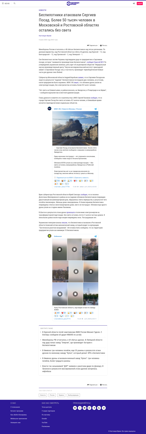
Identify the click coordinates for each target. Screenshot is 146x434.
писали (64, 223)
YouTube (44, 422)
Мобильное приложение (19, 419)
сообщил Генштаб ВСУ (95, 62)
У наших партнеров (48, 411)
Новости (42, 10)
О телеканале (15, 407)
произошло (70, 212)
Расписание (46, 426)
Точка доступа (47, 407)
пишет (76, 82)
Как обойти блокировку (19, 415)
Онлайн (44, 419)
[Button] (92, 45)
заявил (80, 77)
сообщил (94, 98)
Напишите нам (15, 422)
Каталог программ (17, 411)
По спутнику (46, 415)
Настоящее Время (45, 36)
